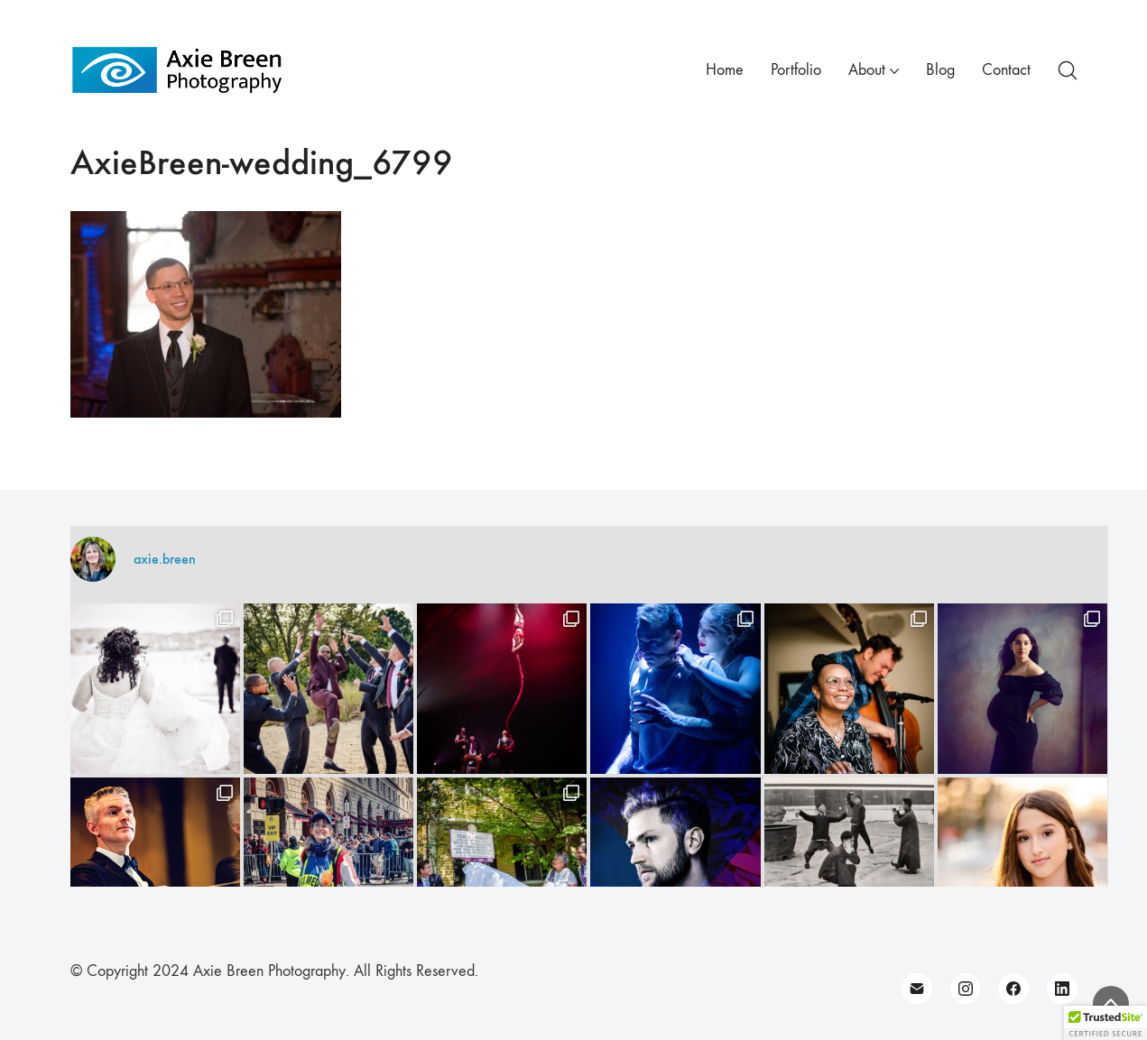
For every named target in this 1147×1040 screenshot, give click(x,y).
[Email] (917, 988)
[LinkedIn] (1062, 988)
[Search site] (1068, 70)
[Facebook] (1013, 988)
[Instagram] (965, 988)
